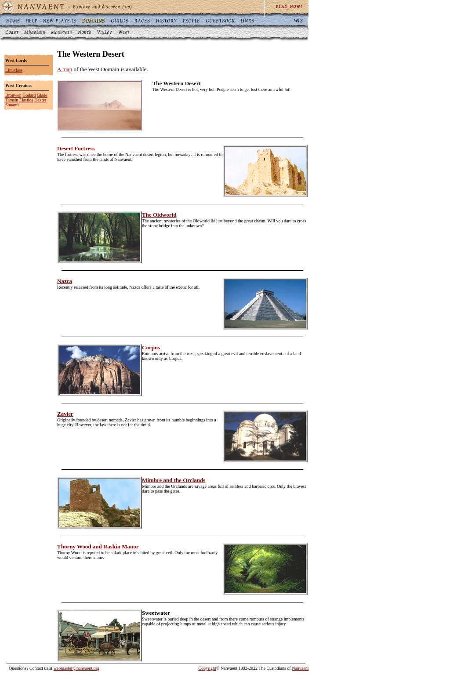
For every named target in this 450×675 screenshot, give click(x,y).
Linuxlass (13, 70)
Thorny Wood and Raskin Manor (97, 546)
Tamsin (11, 100)
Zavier (65, 413)
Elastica (26, 100)
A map (64, 69)
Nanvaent (300, 668)
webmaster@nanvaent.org (76, 668)
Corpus (151, 347)
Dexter (40, 100)
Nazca (64, 281)
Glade (42, 95)
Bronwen (13, 95)
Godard (29, 95)
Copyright (207, 668)
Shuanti (12, 104)
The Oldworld (159, 214)
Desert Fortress (75, 148)
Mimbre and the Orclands (173, 480)
